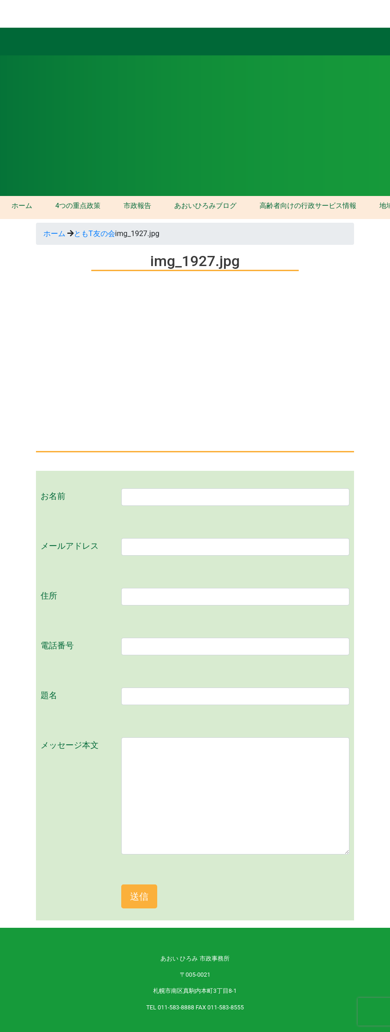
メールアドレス (70, 546)
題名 (49, 695)
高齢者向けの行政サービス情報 (308, 206)
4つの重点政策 (77, 206)
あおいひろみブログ (205, 206)
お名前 (53, 496)
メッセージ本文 (70, 745)
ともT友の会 (94, 233)
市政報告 (137, 206)
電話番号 (57, 645)
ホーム (22, 206)
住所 (49, 595)
